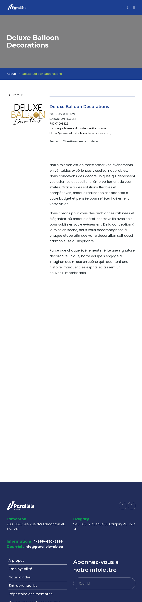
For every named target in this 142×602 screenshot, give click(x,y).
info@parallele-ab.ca (44, 546)
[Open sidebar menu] (127, 7)
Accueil (12, 74)
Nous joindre (20, 577)
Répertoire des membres (30, 594)
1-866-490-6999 (48, 541)
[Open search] (123, 7)
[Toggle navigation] (134, 7)
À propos (16, 561)
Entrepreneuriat (23, 586)
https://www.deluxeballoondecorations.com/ (81, 133)
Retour (16, 95)
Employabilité (20, 569)
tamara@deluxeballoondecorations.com (78, 128)
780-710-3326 (59, 123)
